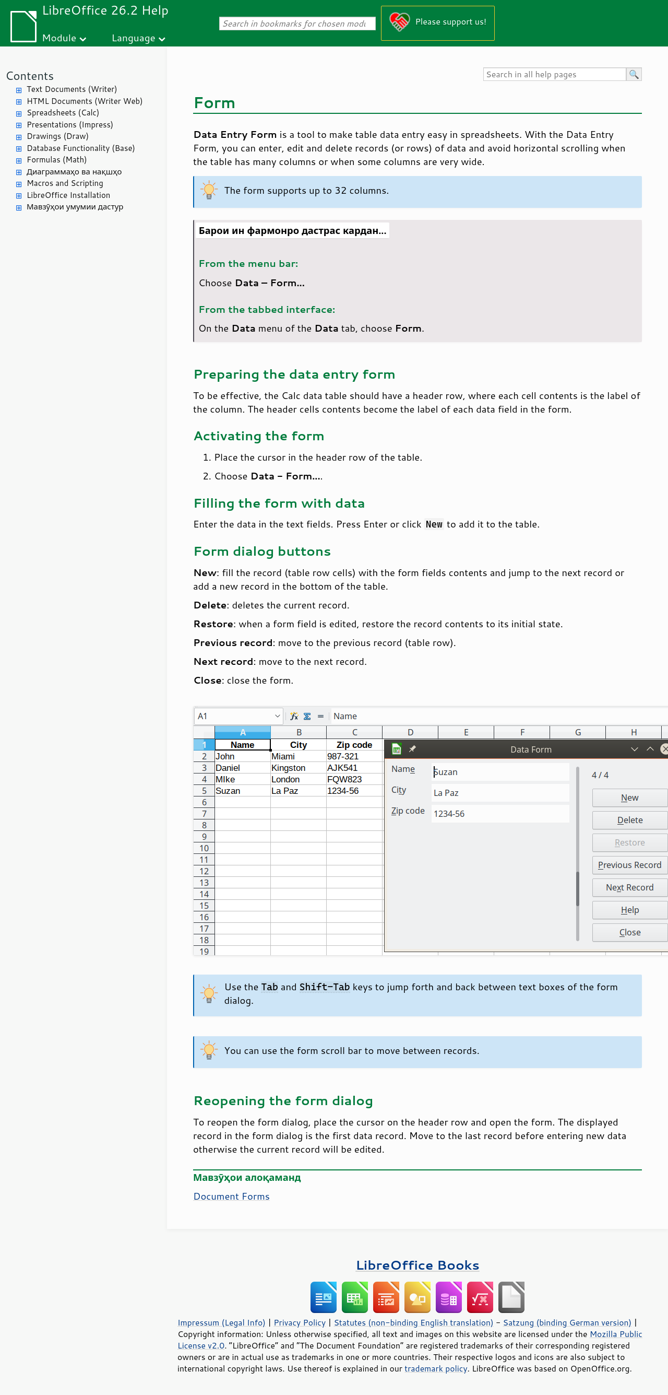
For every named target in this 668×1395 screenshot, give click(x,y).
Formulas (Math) (57, 159)
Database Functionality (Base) (81, 148)
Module (59, 37)
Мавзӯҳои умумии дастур (75, 206)
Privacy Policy (299, 1322)
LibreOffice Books (417, 1265)
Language (134, 37)
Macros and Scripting (65, 183)
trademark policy (435, 1368)
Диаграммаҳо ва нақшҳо (74, 171)
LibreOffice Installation (68, 195)
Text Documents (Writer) (72, 89)
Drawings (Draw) (58, 136)
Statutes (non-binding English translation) (413, 1322)
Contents (29, 75)
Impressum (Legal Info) (221, 1322)
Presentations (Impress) (70, 124)
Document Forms (231, 1196)
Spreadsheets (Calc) (63, 112)
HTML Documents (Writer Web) (85, 101)
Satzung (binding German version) (567, 1322)
